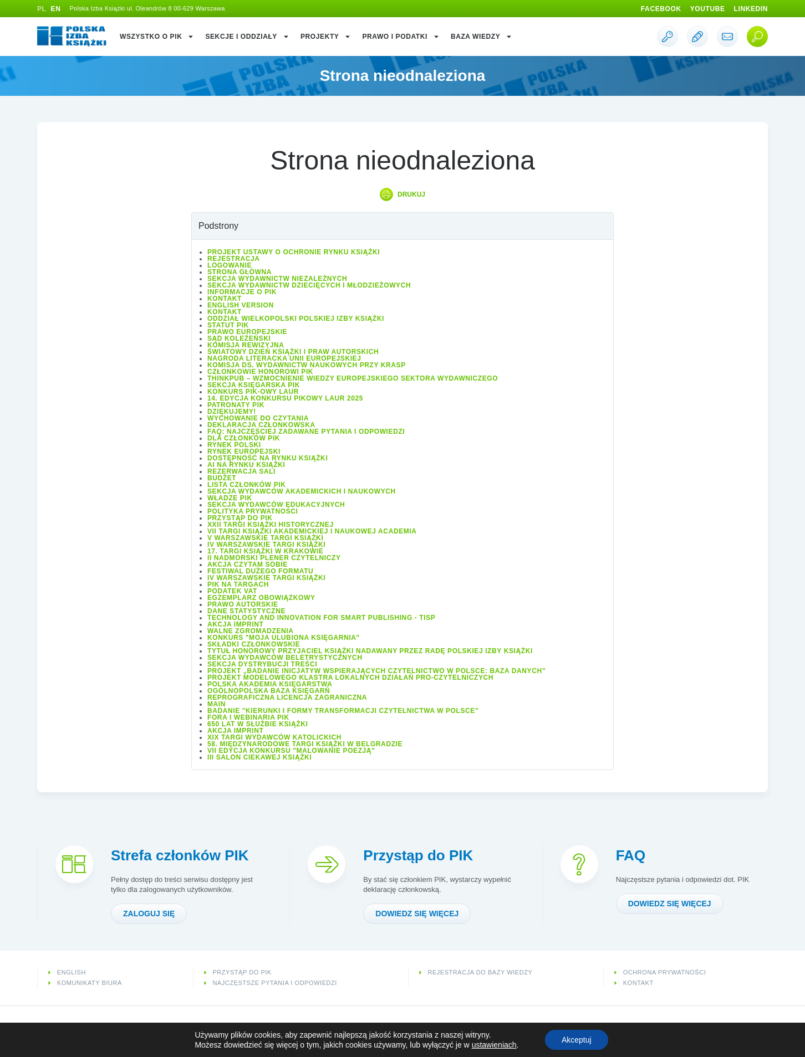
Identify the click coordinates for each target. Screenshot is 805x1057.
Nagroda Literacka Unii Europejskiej (284, 358)
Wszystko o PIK (157, 36)
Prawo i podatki (400, 36)
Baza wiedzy (481, 36)
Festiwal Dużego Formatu (260, 571)
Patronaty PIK (235, 405)
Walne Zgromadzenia (250, 631)
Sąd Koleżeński (239, 338)
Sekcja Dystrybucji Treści (262, 664)
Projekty (325, 36)
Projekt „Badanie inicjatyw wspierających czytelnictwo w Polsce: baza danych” (376, 671)
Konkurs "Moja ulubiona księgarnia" (283, 638)
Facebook (661, 9)
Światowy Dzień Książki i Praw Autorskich (293, 352)
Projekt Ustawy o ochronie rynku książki (293, 252)
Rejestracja (233, 259)
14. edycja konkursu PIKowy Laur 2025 (285, 398)
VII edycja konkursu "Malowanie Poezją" (291, 751)
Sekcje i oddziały (247, 36)
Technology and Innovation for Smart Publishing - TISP (321, 618)
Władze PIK (229, 498)
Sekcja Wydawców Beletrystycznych (285, 657)
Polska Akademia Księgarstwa (270, 684)
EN (56, 9)
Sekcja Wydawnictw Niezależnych (277, 279)
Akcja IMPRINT (235, 624)
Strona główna (239, 272)
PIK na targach (238, 584)
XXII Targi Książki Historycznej (270, 524)
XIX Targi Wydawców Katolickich (274, 737)
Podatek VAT (232, 591)
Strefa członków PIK (180, 855)
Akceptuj (577, 1039)
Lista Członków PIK (246, 485)
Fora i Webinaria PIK (248, 717)
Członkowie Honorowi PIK (260, 372)
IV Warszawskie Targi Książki (266, 544)
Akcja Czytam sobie (247, 564)
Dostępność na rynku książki (267, 458)
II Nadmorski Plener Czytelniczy (274, 558)
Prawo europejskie (247, 332)
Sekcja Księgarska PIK (253, 385)
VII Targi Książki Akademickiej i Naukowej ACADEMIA (312, 531)
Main (216, 704)
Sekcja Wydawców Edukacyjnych (276, 505)
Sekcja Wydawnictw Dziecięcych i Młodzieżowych (309, 285)
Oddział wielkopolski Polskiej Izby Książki (295, 318)
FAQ (630, 855)
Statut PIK (228, 325)
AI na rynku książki (246, 465)
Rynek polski (234, 445)
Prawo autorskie (242, 604)
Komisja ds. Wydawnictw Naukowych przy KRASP (306, 365)
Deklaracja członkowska (261, 425)
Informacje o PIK (242, 292)
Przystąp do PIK (239, 518)
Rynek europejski (244, 451)
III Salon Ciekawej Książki (259, 757)
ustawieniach (494, 1044)
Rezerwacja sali (241, 471)
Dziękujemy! (231, 411)
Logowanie (229, 265)
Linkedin (751, 9)
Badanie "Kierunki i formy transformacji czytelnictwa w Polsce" (342, 711)
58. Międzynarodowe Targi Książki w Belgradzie (304, 744)
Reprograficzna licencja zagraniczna (287, 697)
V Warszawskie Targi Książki (265, 538)
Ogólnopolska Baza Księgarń (268, 691)
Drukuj (411, 194)
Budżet (221, 478)
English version (240, 305)
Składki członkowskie (253, 644)
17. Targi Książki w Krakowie (265, 551)
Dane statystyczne (246, 611)
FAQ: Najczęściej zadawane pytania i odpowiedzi (306, 431)
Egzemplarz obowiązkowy (261, 598)
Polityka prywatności (252, 511)
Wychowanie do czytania (258, 418)
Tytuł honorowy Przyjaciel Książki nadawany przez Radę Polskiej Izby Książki (370, 651)
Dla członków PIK (243, 438)
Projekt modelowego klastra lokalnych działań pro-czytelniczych (350, 677)
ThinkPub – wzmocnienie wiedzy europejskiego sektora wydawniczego (352, 378)
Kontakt (224, 298)
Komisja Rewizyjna (245, 345)
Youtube (707, 9)
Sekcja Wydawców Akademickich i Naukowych (301, 491)
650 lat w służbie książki (257, 724)
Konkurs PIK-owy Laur (253, 392)
